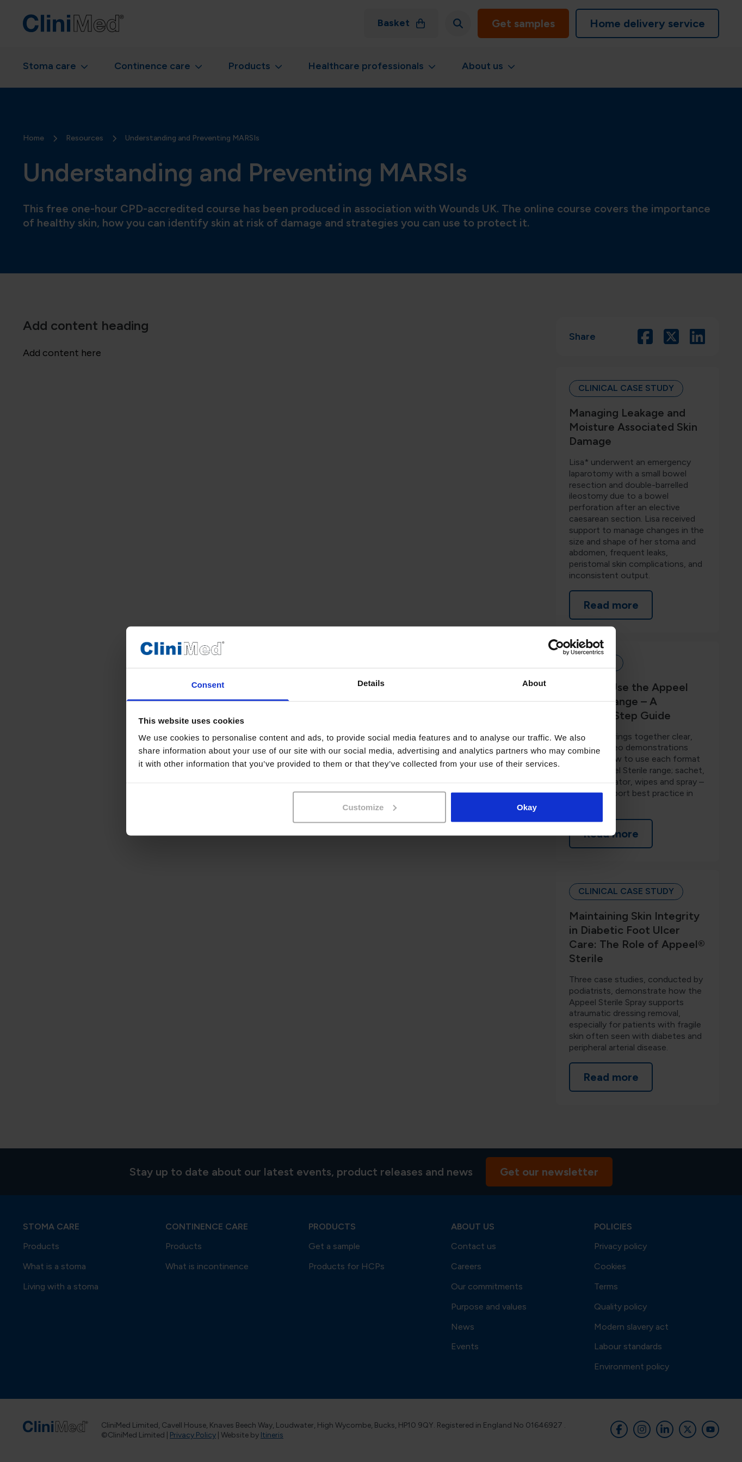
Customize (370, 806)
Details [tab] (371, 683)
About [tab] (534, 683)
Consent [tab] (208, 684)
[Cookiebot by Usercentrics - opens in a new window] (556, 647)
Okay (527, 806)
